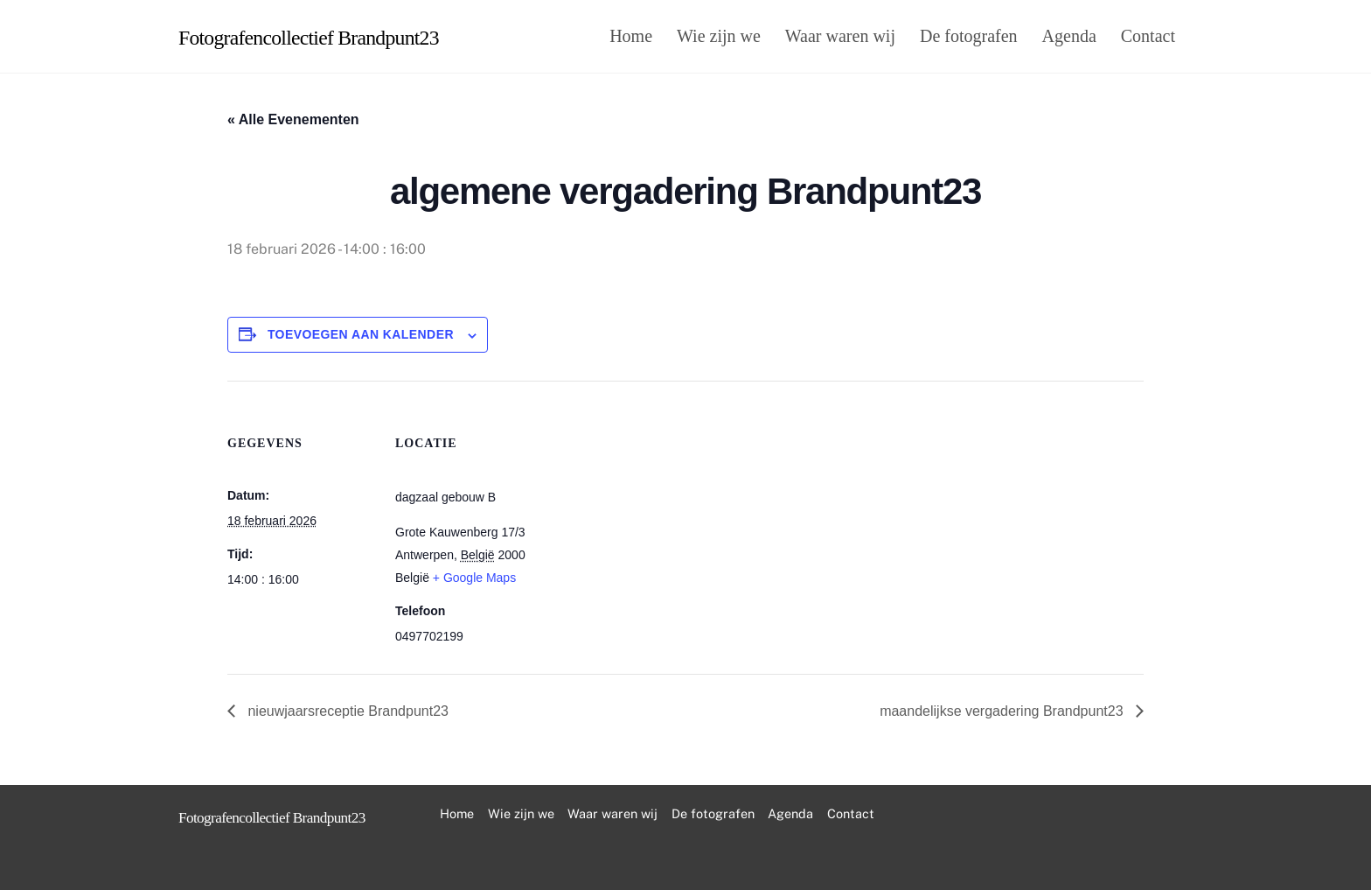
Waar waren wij (840, 36)
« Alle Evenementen (293, 119)
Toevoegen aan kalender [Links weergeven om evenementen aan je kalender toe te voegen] (361, 334)
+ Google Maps (474, 578)
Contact (1148, 36)
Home (630, 36)
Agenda (1069, 36)
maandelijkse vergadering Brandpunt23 (1003, 711)
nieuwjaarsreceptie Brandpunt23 (346, 711)
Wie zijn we (719, 36)
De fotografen (969, 36)
